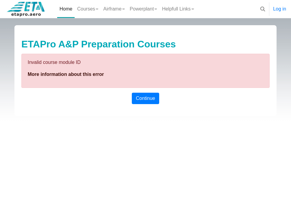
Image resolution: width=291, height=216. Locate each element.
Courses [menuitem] (86, 8)
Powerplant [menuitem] (142, 8)
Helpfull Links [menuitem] (176, 8)
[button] (263, 9)
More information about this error (66, 74)
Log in (279, 8)
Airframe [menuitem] (112, 8)
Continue (145, 98)
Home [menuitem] (66, 8)
